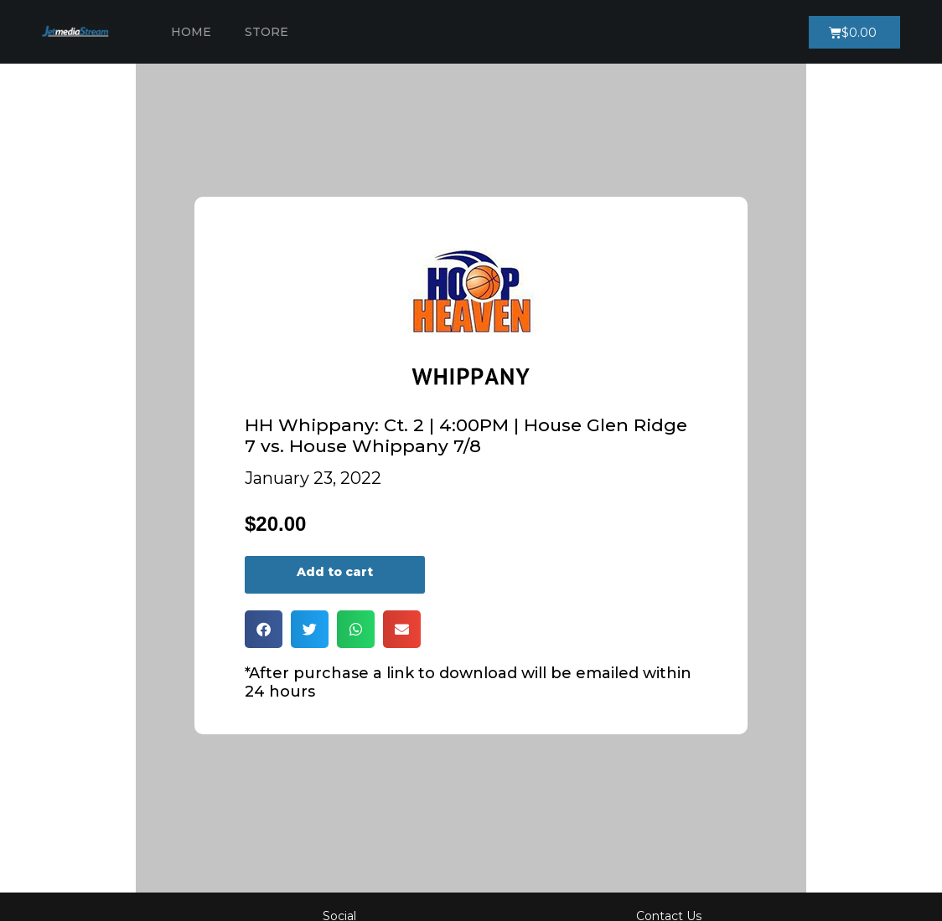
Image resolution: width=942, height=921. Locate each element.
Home (191, 31)
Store (266, 31)
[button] (263, 629)
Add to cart (335, 571)
